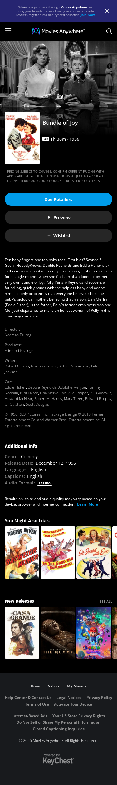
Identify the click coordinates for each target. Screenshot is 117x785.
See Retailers (58, 199)
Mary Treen (73, 398)
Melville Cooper (74, 393)
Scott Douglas (37, 404)
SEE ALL (106, 601)
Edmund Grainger (20, 350)
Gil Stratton (14, 404)
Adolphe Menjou (72, 387)
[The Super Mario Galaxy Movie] (93, 633)
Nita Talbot (29, 393)
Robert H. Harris (48, 398)
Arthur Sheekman (74, 366)
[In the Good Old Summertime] (58, 552)
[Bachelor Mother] (22, 552)
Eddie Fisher (15, 387)
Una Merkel (50, 393)
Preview (59, 217)
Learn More (87, 504)
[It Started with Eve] (93, 552)
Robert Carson (17, 366)
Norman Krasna (44, 366)
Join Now (88, 15)
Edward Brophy (98, 398)
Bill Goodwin (100, 393)
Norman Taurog (18, 334)
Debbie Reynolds (42, 387)
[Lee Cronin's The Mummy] (58, 633)
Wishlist (59, 236)
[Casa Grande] (22, 633)
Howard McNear (18, 398)
